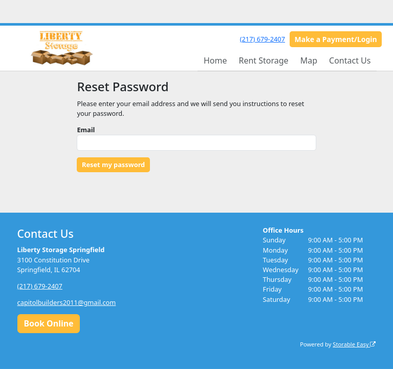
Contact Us (349, 60)
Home (215, 60)
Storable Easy (354, 344)
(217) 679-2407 (262, 39)
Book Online (48, 323)
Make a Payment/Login (336, 39)
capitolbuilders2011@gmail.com (66, 302)
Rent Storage (263, 60)
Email (86, 129)
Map (308, 60)
